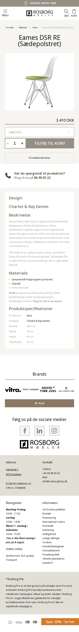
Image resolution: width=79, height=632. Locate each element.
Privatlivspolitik (50, 554)
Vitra (35, 27)
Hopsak (16, 283)
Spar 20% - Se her (60, 621)
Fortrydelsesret (51, 550)
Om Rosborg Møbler (53, 509)
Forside (10, 27)
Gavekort (47, 562)
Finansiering (49, 517)
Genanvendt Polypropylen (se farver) (32, 279)
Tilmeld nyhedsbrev (53, 558)
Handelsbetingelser (53, 546)
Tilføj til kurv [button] (49, 143)
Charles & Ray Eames (29, 206)
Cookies (46, 542)
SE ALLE (40, 403)
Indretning (48, 530)
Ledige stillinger (51, 538)
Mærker (23, 27)
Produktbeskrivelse (39, 158)
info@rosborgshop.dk (54, 481)
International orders (53, 521)
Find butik (47, 526)
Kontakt (46, 513)
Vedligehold (49, 534)
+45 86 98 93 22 (51, 473)
